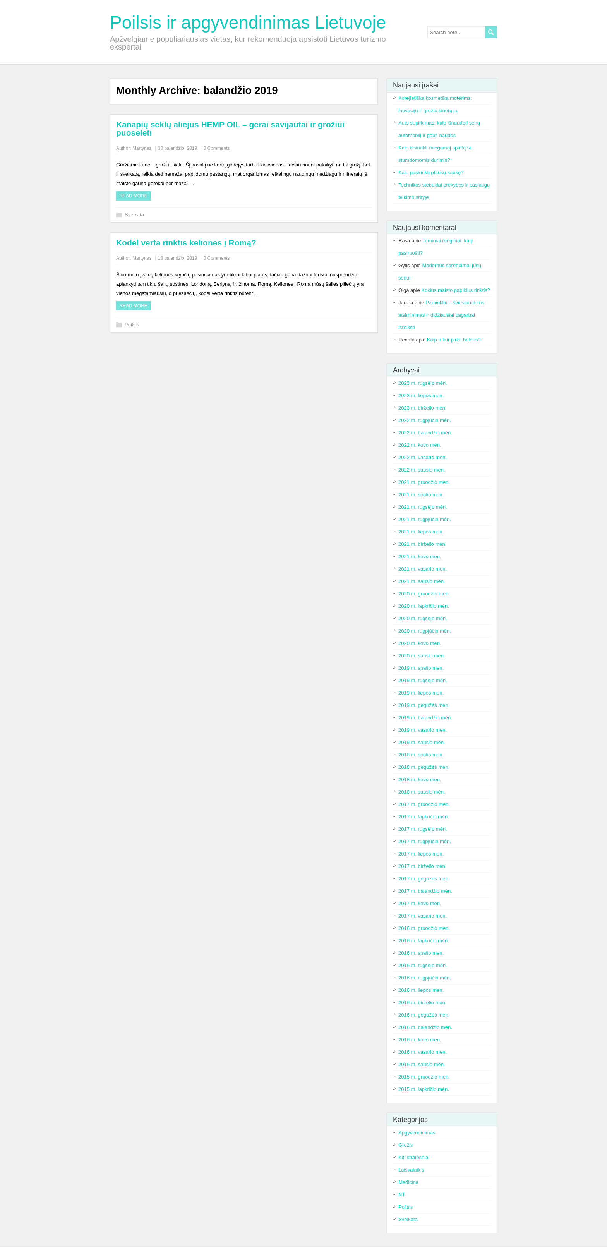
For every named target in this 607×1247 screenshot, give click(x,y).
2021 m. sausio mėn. (421, 581)
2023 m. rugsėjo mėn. (422, 383)
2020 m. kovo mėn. (419, 643)
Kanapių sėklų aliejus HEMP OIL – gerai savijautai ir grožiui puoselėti (230, 128)
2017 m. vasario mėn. (422, 916)
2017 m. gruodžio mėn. (424, 804)
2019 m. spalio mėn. (421, 668)
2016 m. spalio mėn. (421, 953)
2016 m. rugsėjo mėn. (422, 965)
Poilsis (132, 325)
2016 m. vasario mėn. (422, 1052)
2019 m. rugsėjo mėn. (422, 680)
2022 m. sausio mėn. (421, 470)
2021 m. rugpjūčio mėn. (424, 519)
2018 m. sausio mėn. (421, 792)
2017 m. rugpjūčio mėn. (424, 841)
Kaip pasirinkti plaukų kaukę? (430, 172)
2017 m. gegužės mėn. (423, 879)
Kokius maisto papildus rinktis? (455, 290)
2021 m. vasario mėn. (422, 569)
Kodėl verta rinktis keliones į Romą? (186, 242)
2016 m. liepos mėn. (421, 990)
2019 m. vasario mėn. (422, 730)
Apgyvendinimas (416, 1133)
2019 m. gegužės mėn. (423, 705)
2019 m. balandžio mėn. (425, 717)
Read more (133, 196)
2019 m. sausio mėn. (421, 742)
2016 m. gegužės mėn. (423, 1015)
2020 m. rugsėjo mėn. (422, 618)
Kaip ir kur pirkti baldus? (454, 340)
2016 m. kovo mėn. (419, 1040)
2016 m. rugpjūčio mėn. (424, 978)
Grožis (405, 1145)
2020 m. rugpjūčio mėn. (424, 631)
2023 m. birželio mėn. (422, 408)
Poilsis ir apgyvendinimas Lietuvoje (248, 22)
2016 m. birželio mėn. (422, 1002)
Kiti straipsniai (413, 1157)
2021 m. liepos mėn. (421, 532)
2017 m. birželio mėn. (422, 866)
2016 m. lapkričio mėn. (423, 940)
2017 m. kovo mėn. (419, 903)
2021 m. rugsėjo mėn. (422, 507)
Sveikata (134, 215)
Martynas (141, 148)
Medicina (408, 1182)
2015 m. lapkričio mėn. (423, 1089)
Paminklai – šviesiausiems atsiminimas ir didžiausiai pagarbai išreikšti (441, 315)
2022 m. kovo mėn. (419, 445)
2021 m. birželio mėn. (422, 544)
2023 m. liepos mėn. (421, 395)
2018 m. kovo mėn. (419, 779)
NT (401, 1194)
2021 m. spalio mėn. (421, 494)
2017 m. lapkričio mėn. (423, 817)
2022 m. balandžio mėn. (425, 433)
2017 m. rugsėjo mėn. (422, 829)
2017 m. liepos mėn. (421, 854)
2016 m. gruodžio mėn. (424, 928)
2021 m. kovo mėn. (419, 556)
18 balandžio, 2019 (177, 258)
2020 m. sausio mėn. (421, 656)
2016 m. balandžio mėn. (425, 1027)
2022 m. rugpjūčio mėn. (424, 420)
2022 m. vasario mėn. (422, 457)
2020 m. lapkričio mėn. (423, 606)
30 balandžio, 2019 (177, 148)
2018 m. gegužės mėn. (423, 767)
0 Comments (217, 148)
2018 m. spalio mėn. (421, 755)
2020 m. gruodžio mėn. (424, 594)
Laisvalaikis (411, 1170)
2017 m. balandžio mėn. (425, 891)
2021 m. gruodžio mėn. (424, 482)
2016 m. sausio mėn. (421, 1064)
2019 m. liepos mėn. (421, 693)
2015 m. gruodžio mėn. (424, 1077)
